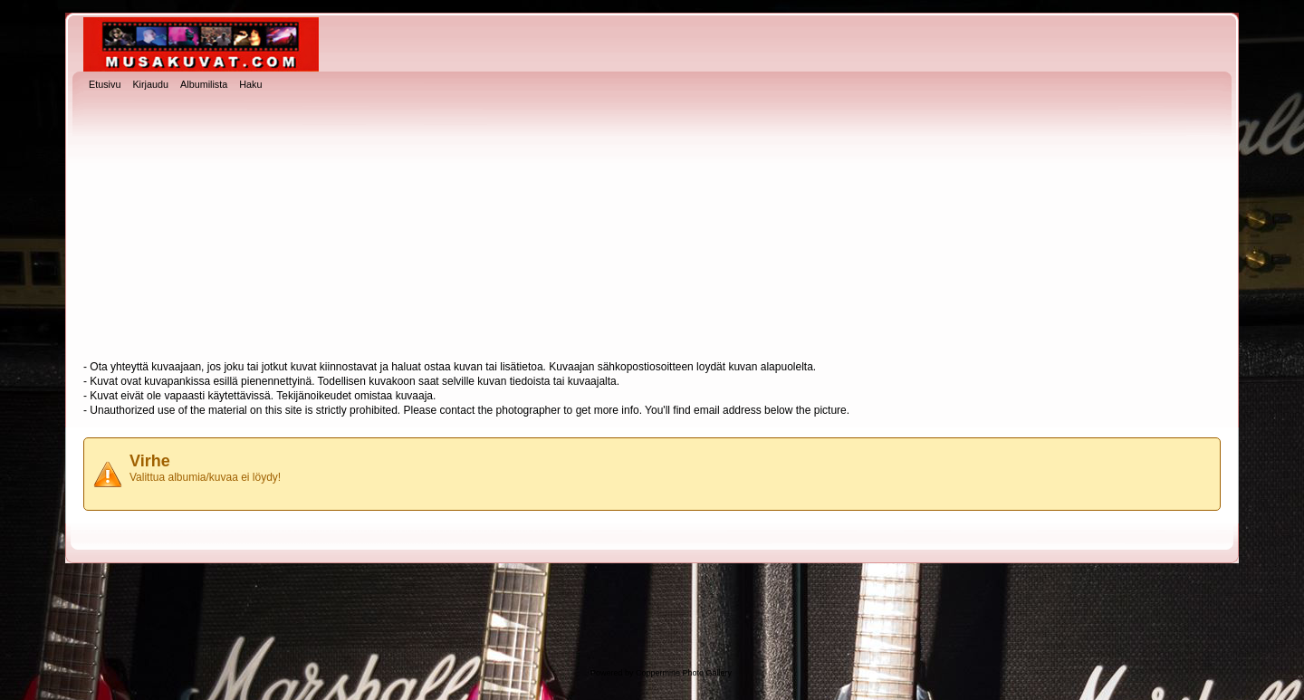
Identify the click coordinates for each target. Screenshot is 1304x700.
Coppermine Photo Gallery (684, 672)
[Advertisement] (652, 227)
